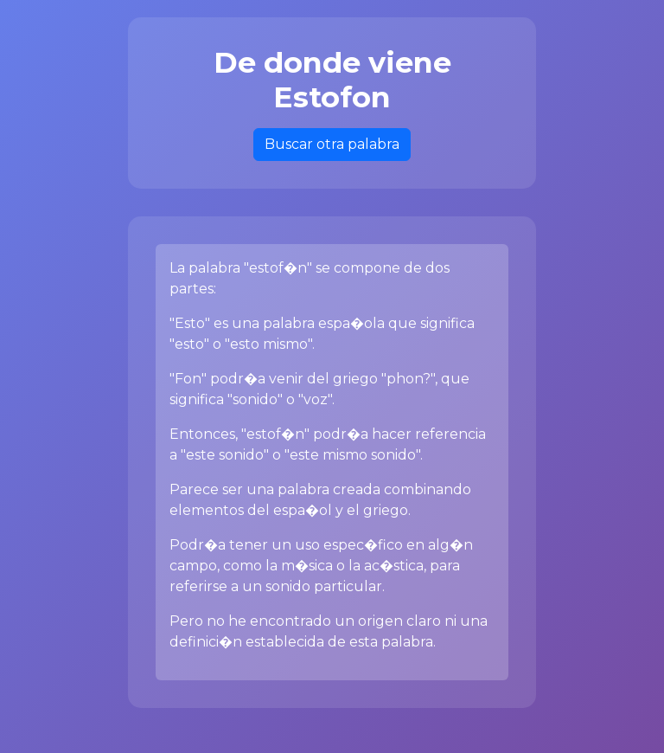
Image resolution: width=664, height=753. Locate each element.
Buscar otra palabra (332, 144)
